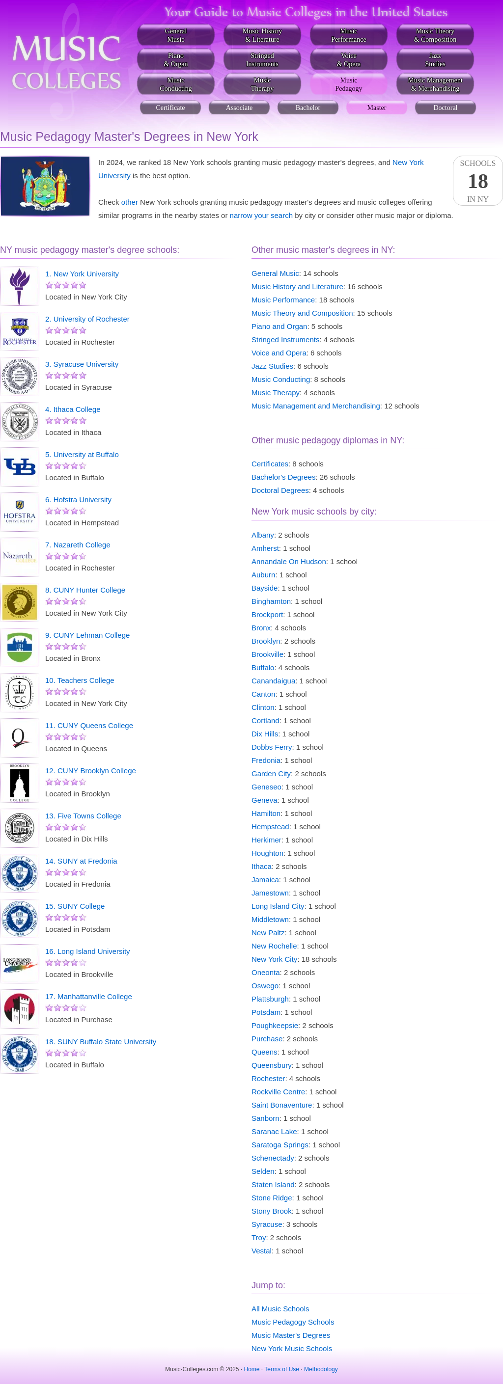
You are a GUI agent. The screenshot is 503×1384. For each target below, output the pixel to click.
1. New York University (82, 274)
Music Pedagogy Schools (293, 1322)
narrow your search (261, 215)
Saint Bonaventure (282, 1105)
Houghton (267, 853)
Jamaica (265, 879)
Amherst (265, 548)
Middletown (270, 919)
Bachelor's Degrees (283, 477)
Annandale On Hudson (289, 561)
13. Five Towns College (83, 816)
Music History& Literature (262, 35)
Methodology (321, 1369)
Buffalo (263, 667)
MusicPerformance (348, 35)
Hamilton (266, 813)
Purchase (267, 1038)
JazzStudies (435, 60)
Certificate (170, 107)
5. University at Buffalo (82, 454)
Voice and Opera (279, 353)
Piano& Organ (176, 60)
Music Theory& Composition (435, 35)
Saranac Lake (274, 1131)
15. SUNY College (75, 906)
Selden (263, 1171)
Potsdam (266, 1012)
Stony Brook (272, 1211)
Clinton (263, 707)
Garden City (271, 773)
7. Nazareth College (78, 545)
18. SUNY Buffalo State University (100, 1041)
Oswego (265, 985)
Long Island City (278, 906)
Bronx (261, 628)
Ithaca (262, 866)
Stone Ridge (272, 1198)
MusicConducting (176, 84)
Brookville (267, 654)
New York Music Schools (292, 1348)
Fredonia (266, 760)
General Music (275, 273)
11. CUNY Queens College (89, 725)
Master (377, 107)
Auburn (263, 574)
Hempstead (270, 826)
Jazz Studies (272, 366)
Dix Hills (265, 734)
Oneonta (266, 972)
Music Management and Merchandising (316, 406)
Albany (263, 535)
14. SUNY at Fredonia (81, 861)
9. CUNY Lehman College (87, 635)
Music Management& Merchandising (435, 84)
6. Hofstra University (78, 499)
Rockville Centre (278, 1091)
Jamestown (270, 893)
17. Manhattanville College (88, 996)
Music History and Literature (297, 286)
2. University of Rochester (87, 319)
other (129, 202)
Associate (239, 107)
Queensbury (272, 1065)
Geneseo (266, 787)
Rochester (268, 1078)
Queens (265, 1052)
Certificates (270, 464)
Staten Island (273, 1184)
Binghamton (271, 601)
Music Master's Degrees (291, 1335)
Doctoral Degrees (280, 490)
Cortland (265, 720)
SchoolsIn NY (478, 181)
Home (252, 1369)
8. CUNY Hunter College (85, 590)
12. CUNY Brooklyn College (90, 770)
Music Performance (283, 300)
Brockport (267, 614)
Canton (263, 694)
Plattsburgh (270, 999)
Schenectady (273, 1158)
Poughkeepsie (275, 1025)
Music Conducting (281, 379)
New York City (274, 959)
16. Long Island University (87, 951)
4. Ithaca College (73, 409)
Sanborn (265, 1118)
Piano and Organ (279, 326)
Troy (259, 1237)
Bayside (265, 588)
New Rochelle (274, 946)
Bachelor (308, 107)
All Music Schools (280, 1308)
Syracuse (267, 1224)
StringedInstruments (262, 60)
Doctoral (446, 107)
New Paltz (268, 932)
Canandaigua (273, 681)
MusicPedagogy (348, 84)
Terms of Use (281, 1369)
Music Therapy (276, 392)
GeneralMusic (176, 35)
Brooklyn (266, 641)
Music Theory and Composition (302, 313)
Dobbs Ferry (272, 747)
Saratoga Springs (280, 1144)
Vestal (262, 1251)
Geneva (265, 800)
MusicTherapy (262, 84)
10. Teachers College (79, 680)
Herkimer (266, 840)
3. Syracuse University (81, 364)
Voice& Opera (349, 60)
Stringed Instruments (285, 339)
